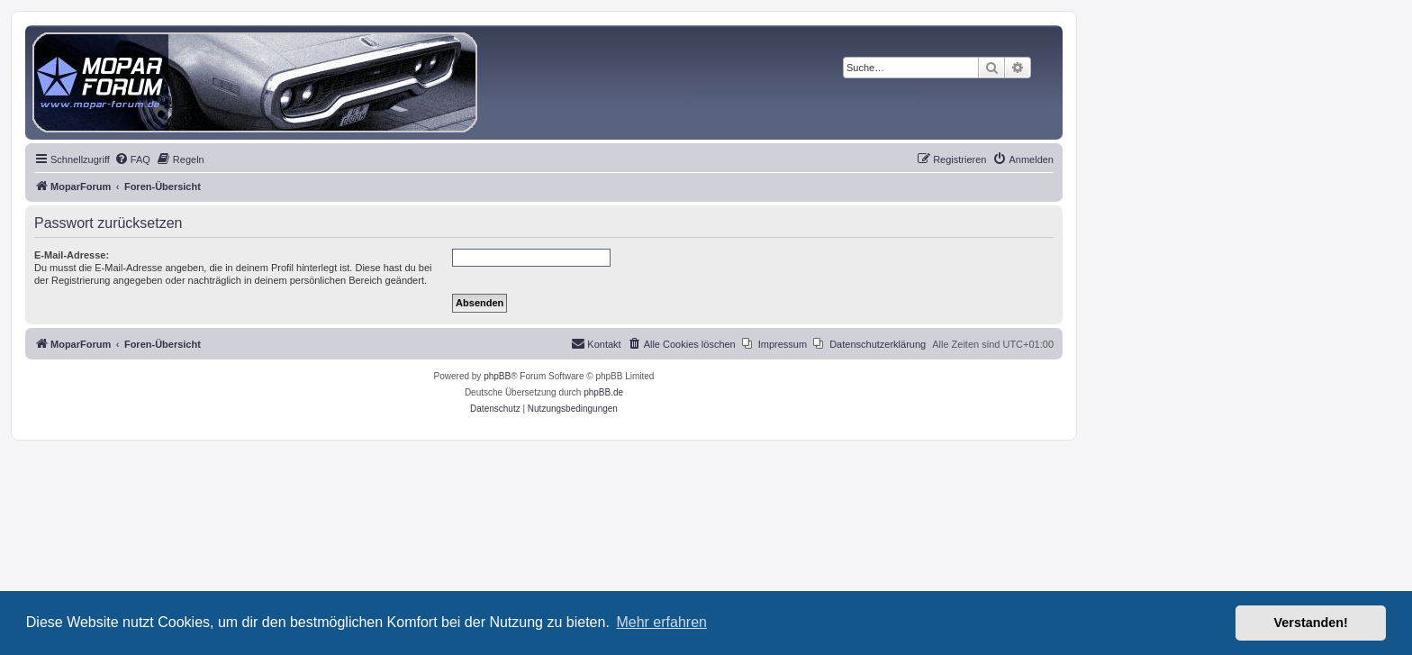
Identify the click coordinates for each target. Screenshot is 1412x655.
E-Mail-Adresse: (71, 255)
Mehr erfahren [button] (661, 622)
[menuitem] (132, 159)
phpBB (497, 376)
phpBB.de (603, 392)
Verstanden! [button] (1311, 622)
